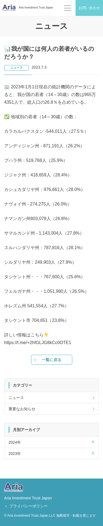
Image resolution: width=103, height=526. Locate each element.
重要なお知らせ (22, 409)
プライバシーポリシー (28, 506)
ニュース (16, 67)
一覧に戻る (51, 360)
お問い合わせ (89, 8)
